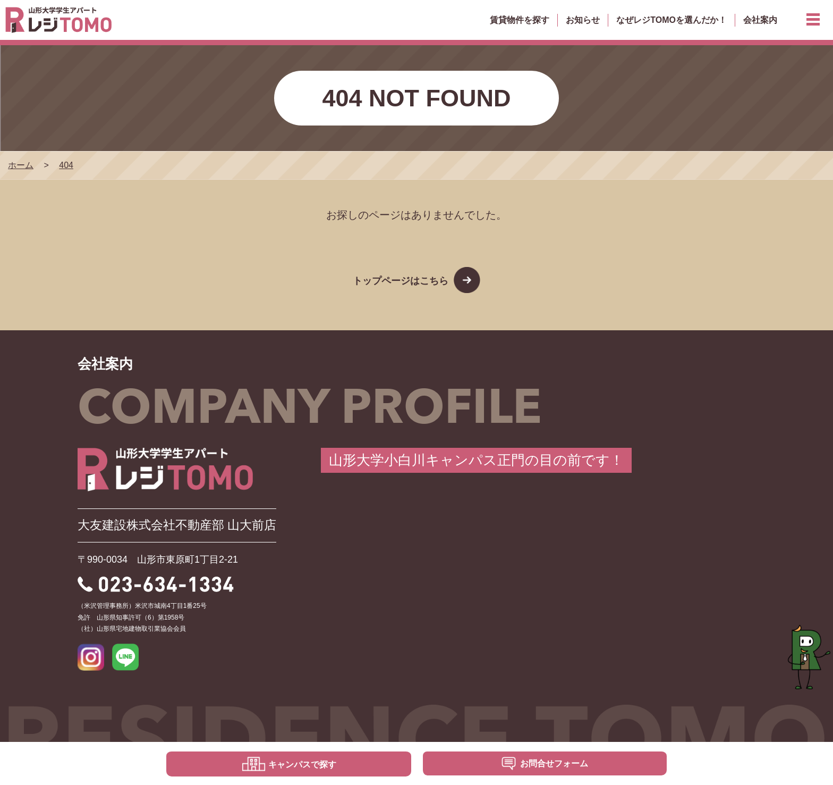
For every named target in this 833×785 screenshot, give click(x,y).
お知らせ (583, 19)
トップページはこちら (400, 280)
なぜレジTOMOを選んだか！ (671, 19)
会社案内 (760, 19)
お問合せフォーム (554, 763)
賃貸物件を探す (519, 19)
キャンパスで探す (302, 764)
